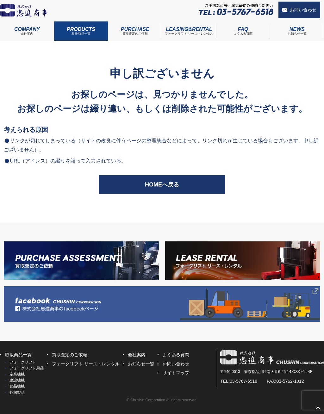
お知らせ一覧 (141, 363)
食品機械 (17, 386)
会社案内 (27, 28)
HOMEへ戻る (162, 184)
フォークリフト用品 (26, 368)
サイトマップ (176, 372)
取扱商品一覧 (81, 28)
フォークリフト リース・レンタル (189, 28)
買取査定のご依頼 (135, 28)
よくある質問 (243, 28)
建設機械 (17, 380)
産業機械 (17, 374)
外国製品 (17, 392)
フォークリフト (22, 362)
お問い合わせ (303, 9)
